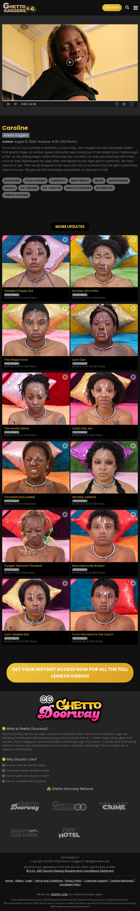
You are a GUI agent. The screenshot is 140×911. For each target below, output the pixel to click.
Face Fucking (118, 180)
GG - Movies (28, 188)
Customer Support (96, 881)
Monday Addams (84, 497)
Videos (19, 881)
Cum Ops (78, 360)
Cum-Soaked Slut (16, 634)
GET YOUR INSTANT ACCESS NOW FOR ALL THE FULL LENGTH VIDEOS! (70, 672)
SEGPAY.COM (59, 894)
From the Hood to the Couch (92, 634)
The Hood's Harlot (16, 428)
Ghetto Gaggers (78, 188)
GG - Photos (51, 188)
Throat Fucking (16, 195)
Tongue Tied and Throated (23, 566)
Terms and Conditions (48, 881)
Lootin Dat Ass (82, 428)
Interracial (104, 188)
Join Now (112, 7)
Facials (9, 188)
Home (9, 881)
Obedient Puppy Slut (18, 291)
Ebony (99, 180)
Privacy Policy (73, 881)
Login (29, 881)
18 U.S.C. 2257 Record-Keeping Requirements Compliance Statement (70, 871)
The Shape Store (16, 360)
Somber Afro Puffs (85, 291)
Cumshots (58, 180)
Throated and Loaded (19, 497)
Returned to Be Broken (88, 566)
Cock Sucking (35, 180)
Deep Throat (80, 180)
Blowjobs (12, 180)
